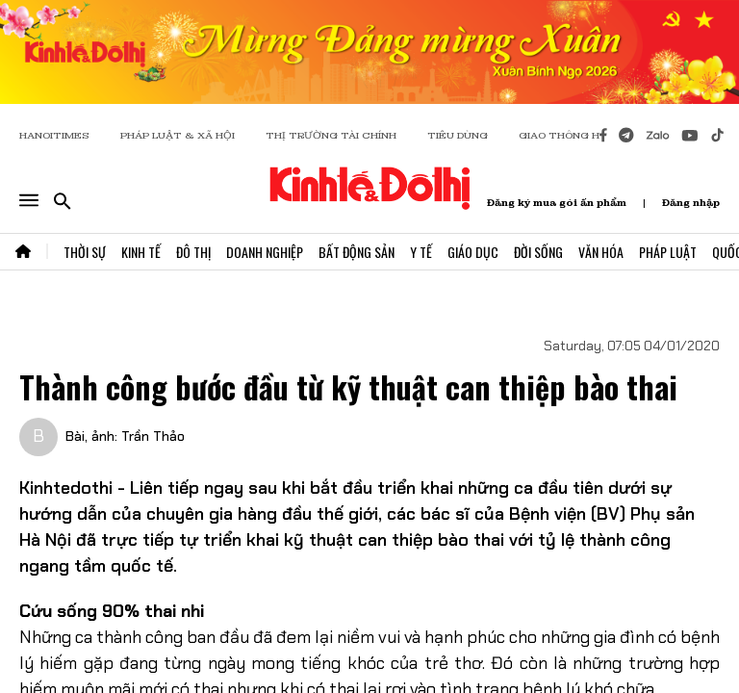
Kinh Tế (141, 252)
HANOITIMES (54, 135)
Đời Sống (538, 252)
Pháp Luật (668, 252)
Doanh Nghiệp (264, 252)
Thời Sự (85, 252)
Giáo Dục (472, 252)
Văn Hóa (601, 252)
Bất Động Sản (357, 252)
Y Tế (421, 252)
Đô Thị (193, 252)
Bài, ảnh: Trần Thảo (125, 436)
